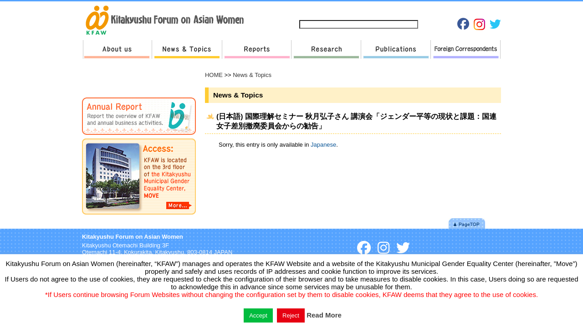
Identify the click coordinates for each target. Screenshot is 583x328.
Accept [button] (258, 315)
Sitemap (334, 10)
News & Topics (187, 49)
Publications (395, 49)
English (486, 10)
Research (326, 49)
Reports (256, 49)
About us (117, 49)
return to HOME (168, 21)
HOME (214, 75)
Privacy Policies (415, 10)
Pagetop (467, 223)
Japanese (455, 10)
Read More (324, 315)
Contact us (370, 10)
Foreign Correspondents (465, 49)
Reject (290, 315)
